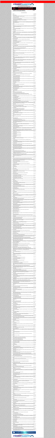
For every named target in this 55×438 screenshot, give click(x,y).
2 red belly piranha (14, 107)
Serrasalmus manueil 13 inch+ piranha (16, 362)
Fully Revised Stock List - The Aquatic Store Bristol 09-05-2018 (19, 234)
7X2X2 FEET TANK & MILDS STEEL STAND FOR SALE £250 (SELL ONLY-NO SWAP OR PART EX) (22, 158)
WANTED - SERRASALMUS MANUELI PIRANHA (17, 355)
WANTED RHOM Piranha (15, 181)
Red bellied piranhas (15, 191)
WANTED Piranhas (14, 136)
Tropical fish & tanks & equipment (16, 126)
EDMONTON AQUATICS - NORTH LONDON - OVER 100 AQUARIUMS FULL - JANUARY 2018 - (22, 247)
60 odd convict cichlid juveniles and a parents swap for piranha (19, 400)
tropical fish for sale (14, 305)
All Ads (28, 5)
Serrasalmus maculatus (15, 259)
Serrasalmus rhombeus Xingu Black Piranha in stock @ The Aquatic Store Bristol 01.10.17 (21, 265)
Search (19, 5)
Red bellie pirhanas (14, 324)
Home (18, 5)
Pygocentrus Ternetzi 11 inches (16, 295)
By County (23, 6)
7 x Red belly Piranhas (15, 162)
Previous (19, 434)
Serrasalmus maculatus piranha (16, 208)
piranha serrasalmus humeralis (16, 381)
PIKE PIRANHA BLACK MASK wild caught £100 (17, 18)
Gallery (24, 434)
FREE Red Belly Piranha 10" (15, 173)
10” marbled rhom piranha (15, 124)
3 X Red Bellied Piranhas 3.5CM (16, 183)
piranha (13, 334)
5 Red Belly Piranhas (15, 133)
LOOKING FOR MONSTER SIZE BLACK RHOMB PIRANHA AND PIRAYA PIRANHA (21, 93)
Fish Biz (21, 434)
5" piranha (14, 384)
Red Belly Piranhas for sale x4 (15, 386)
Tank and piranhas (14, 229)
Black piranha (14, 83)
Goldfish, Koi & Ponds (20, 6)
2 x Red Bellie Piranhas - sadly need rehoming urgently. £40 (18, 198)
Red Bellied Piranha (15, 312)
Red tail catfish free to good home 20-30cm (17, 394)
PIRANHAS (14, 58)
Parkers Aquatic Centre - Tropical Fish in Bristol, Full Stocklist (18, 316)
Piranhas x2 (14, 196)
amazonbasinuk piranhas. (15, 379)
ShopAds (25, 434)
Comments (29, 6)
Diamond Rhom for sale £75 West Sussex (17, 368)
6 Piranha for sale (14, 402)
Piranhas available (14, 36)
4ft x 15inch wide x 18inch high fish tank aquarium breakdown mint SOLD (19, 153)
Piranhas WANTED (14, 168)
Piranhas (14, 27)
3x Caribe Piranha (14, 375)
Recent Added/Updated (22, 5)
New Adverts (26, 5)
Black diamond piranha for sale (16, 210)
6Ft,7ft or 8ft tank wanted (15, 303)
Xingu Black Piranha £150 (15, 38)
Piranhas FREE (14, 29)
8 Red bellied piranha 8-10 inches (16, 282)
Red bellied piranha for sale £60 (16, 409)
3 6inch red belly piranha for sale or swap (17, 314)
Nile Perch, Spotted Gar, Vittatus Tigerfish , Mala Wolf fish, (18, 428)
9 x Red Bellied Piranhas (15, 140)
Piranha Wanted (14, 272)
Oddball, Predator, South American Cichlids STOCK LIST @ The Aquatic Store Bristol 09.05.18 (22, 237)
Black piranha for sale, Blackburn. (16, 407)
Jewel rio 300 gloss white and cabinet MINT (17, 297)
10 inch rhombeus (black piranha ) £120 (16, 346)
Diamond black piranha (15, 256)
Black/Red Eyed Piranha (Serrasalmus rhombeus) (17, 144)
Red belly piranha (14, 220)
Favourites (28, 434)
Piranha (13, 23)
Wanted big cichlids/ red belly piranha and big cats (17, 72)
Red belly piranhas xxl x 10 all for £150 (16, 286)
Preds (13, 252)
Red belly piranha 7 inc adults (15, 111)
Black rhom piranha (14, 43)
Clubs (22, 434)
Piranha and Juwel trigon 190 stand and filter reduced (18, 339)
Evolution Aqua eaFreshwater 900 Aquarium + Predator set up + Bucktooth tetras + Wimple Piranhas (22, 129)
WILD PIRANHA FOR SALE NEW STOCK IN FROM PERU (18, 224)
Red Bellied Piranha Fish (15, 274)
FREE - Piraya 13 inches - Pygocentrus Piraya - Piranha (18, 105)
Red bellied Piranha (15, 68)
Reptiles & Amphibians (26, 6)
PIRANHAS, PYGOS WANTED (16, 242)
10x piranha (14, 138)
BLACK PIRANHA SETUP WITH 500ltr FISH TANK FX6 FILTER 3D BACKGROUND (21, 101)
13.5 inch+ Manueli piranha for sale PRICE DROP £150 (18, 414)
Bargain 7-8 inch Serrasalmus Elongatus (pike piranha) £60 (18, 366)
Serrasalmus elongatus (15, 308)
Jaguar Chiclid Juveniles (15, 203)
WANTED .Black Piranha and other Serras (17, 301)
